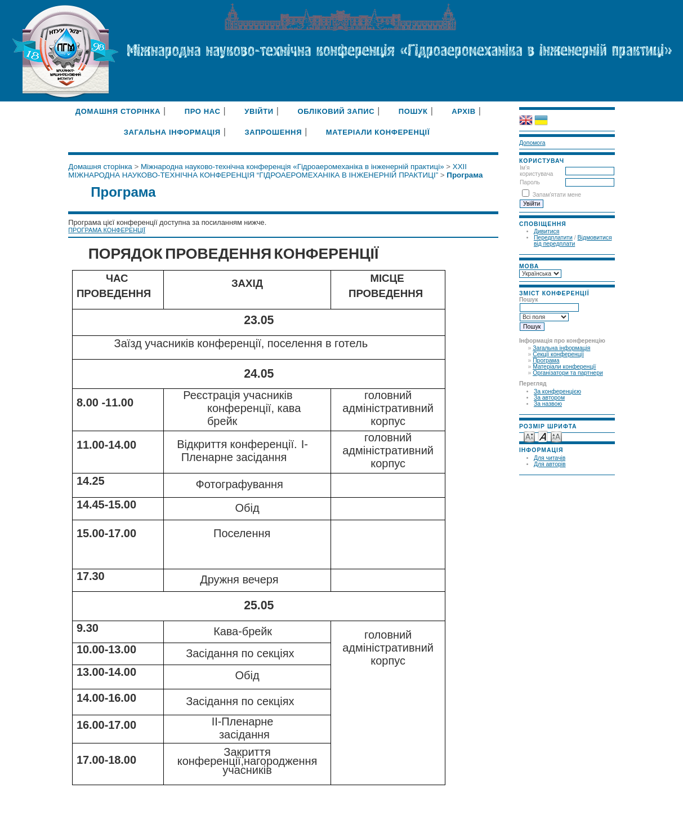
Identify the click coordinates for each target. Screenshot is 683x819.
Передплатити (553, 237)
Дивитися (547, 231)
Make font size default (542, 436)
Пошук (413, 111)
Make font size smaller (529, 436)
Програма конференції (106, 230)
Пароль (530, 182)
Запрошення (273, 132)
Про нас (203, 111)
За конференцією (557, 391)
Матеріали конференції (564, 367)
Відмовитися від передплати (573, 240)
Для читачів (549, 458)
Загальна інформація (561, 348)
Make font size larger (556, 436)
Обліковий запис (335, 111)
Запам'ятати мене (557, 195)
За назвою (548, 404)
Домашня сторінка (117, 111)
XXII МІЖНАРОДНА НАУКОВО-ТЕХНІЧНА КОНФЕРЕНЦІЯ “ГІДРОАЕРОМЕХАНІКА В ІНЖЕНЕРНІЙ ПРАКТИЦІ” (267, 170)
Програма (546, 360)
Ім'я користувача (536, 171)
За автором (549, 398)
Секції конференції (558, 354)
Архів (464, 111)
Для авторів (550, 464)
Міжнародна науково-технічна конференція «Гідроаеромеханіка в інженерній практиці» (292, 166)
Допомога (532, 143)
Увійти (259, 111)
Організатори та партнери (568, 373)
